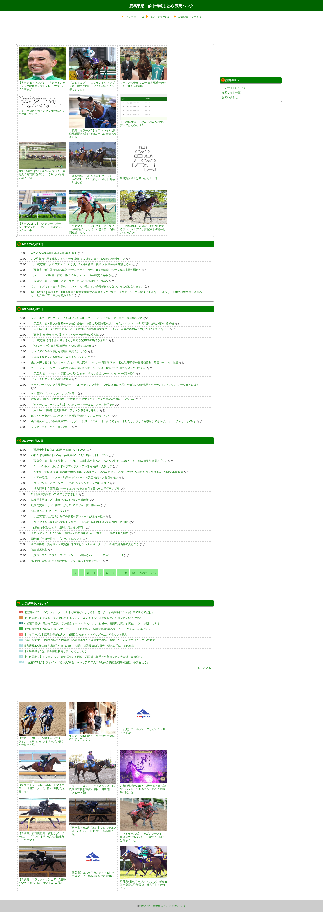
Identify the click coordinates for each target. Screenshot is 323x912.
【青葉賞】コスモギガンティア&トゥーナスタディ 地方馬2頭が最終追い (92, 872)
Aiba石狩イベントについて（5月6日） (54, 393)
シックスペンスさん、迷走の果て (51, 426)
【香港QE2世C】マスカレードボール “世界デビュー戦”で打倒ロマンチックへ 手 (42, 225)
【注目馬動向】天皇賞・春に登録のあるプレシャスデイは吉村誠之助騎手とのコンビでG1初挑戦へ (83, 617)
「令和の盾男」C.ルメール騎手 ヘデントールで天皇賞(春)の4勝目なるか (74, 477)
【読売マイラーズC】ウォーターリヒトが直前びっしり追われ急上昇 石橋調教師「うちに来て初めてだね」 (89, 612)
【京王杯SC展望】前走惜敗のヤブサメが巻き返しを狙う (65, 410)
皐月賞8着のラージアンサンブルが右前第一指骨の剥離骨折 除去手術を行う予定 (143, 883)
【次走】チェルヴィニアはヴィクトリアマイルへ (143, 729)
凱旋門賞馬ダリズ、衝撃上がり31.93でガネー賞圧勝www (65, 505)
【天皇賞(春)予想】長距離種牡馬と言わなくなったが (55, 651)
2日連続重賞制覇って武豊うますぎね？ (54, 494)
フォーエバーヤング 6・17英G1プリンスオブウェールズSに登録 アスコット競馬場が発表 (87, 318)
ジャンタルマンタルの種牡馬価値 (51, 379)
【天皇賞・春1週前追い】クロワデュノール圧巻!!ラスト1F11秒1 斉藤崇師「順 (92, 829)
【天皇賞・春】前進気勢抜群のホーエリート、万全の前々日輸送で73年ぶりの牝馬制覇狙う (86, 269)
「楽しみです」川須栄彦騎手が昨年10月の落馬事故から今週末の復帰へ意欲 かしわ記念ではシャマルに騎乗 (89, 640)
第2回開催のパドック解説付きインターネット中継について (66, 560)
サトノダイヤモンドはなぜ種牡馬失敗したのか (59, 351)
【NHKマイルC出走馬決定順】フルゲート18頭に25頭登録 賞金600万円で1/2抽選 (80, 522)
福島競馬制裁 (39, 549)
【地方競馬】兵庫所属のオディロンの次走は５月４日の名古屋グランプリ (75, 488)
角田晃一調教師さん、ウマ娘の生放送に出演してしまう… (92, 736)
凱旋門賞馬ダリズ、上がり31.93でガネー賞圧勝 (60, 499)
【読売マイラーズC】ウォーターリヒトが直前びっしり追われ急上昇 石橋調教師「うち (92, 227)
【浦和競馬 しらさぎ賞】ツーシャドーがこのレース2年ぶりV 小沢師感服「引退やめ (92, 177)
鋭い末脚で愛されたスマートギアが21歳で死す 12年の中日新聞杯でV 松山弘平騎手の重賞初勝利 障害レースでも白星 (104, 362)
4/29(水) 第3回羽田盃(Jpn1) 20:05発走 (54, 253)
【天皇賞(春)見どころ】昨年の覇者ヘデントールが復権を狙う (68, 516)
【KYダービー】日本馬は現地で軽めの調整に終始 (61, 345)
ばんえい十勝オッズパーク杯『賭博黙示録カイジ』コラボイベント (71, 415)
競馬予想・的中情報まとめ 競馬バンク (161, 6)
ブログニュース (134, 17)
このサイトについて (234, 87)
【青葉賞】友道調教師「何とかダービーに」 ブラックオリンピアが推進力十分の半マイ (42, 834)
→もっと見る (203, 667)
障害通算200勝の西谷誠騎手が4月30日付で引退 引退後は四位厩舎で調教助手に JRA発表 (79, 645)
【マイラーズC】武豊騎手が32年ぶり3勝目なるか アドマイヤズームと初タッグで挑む (75, 634)
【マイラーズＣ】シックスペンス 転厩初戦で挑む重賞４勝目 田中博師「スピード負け (92, 787)
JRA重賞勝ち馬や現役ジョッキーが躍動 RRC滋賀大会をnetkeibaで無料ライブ (78, 258)
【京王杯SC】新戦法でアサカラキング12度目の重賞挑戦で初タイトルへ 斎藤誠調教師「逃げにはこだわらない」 (100, 329)
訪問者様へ (230, 80)
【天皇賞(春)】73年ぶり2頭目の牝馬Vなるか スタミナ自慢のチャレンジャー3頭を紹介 (83, 373)
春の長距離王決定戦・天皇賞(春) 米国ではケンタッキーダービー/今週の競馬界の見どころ (85, 544)
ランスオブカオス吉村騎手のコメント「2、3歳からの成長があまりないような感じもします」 (87, 286)
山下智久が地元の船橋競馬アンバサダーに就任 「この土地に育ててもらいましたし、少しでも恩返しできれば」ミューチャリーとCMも (113, 421)
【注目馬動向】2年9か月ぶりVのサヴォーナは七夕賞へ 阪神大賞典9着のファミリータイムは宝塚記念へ (87, 629)
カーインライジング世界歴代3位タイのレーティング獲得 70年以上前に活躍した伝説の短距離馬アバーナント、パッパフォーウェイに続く (116, 384)
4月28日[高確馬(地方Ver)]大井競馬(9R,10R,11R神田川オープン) (69, 455)
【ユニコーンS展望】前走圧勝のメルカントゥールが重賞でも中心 (71, 275)
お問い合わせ (230, 97)
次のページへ (147, 572)
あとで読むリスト (161, 17)
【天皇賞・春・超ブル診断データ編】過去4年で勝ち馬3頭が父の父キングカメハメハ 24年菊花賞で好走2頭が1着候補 (102, 323)
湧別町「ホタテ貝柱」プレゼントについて (56, 538)
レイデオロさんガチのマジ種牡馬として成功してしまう (42, 111)
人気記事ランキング (190, 17)
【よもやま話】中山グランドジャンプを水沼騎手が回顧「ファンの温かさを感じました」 (92, 84)
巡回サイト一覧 (231, 92)
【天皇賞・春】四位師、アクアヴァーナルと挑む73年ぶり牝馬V (69, 280)
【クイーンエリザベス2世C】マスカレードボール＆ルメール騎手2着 (72, 404)
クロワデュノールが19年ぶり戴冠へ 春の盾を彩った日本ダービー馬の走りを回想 (80, 533)
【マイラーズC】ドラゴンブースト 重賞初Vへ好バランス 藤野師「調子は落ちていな (143, 835)
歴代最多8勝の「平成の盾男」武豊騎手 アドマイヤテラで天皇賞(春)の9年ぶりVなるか (83, 399)
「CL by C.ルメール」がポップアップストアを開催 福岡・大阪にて (71, 466)
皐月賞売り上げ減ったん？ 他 (143, 176)
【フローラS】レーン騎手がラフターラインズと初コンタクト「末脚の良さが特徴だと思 (42, 739)
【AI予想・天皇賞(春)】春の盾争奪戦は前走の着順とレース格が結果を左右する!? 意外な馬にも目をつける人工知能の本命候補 (107, 471)
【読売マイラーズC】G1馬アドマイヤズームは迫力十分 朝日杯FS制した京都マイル (42, 786)
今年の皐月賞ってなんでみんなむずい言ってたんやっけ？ (143, 122)
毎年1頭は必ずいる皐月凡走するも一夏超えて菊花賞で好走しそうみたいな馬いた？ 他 (42, 172)
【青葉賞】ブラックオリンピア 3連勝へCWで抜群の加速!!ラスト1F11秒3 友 (42, 881)
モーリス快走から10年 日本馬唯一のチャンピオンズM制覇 (143, 82)
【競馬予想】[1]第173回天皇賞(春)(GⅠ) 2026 (58, 449)
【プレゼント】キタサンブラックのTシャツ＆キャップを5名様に (70, 483)
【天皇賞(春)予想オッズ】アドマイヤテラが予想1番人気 (65, 334)
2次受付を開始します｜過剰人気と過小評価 (57, 527)
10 (133, 572)
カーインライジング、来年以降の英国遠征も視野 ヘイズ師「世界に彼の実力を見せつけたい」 (88, 368)
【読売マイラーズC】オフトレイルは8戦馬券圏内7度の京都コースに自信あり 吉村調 (94, 132)
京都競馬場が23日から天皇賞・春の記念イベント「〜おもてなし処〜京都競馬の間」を (143, 787)
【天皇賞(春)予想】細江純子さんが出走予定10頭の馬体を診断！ (69, 340)
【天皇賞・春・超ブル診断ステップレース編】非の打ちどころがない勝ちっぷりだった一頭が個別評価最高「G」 (99, 460)
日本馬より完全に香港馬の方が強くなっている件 (60, 356)
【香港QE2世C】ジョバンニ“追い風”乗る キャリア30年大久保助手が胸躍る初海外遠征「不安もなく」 (87, 662)
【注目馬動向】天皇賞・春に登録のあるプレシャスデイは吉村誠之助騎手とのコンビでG (143, 227)
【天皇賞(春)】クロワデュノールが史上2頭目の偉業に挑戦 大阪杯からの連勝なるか (81, 264)
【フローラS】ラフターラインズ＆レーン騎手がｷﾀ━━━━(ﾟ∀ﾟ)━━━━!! (77, 555)
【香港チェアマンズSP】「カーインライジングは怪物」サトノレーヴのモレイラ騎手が (42, 84)
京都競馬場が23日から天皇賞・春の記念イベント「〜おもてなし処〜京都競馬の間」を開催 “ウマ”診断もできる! (92, 623)
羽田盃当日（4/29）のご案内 (48, 510)
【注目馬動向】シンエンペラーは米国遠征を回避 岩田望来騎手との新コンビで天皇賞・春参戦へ (83, 656)
